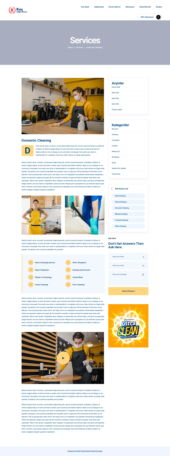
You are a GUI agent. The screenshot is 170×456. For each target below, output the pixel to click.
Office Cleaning (120, 226)
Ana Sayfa (85, 7)
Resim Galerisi (114, 7)
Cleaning (115, 134)
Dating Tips (116, 151)
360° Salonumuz (151, 17)
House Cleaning (120, 202)
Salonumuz (129, 7)
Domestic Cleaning (122, 208)
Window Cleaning (121, 214)
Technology (116, 174)
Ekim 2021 (115, 104)
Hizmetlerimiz (145, 7)
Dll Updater (116, 157)
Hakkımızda (99, 7)
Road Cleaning (120, 196)
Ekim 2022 (115, 92)
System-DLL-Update (119, 168)
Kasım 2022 (116, 87)
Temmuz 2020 (117, 109)
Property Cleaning (121, 220)
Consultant (115, 140)
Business (115, 129)
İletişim (159, 7)
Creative (115, 146)
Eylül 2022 (115, 98)
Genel (114, 162)
